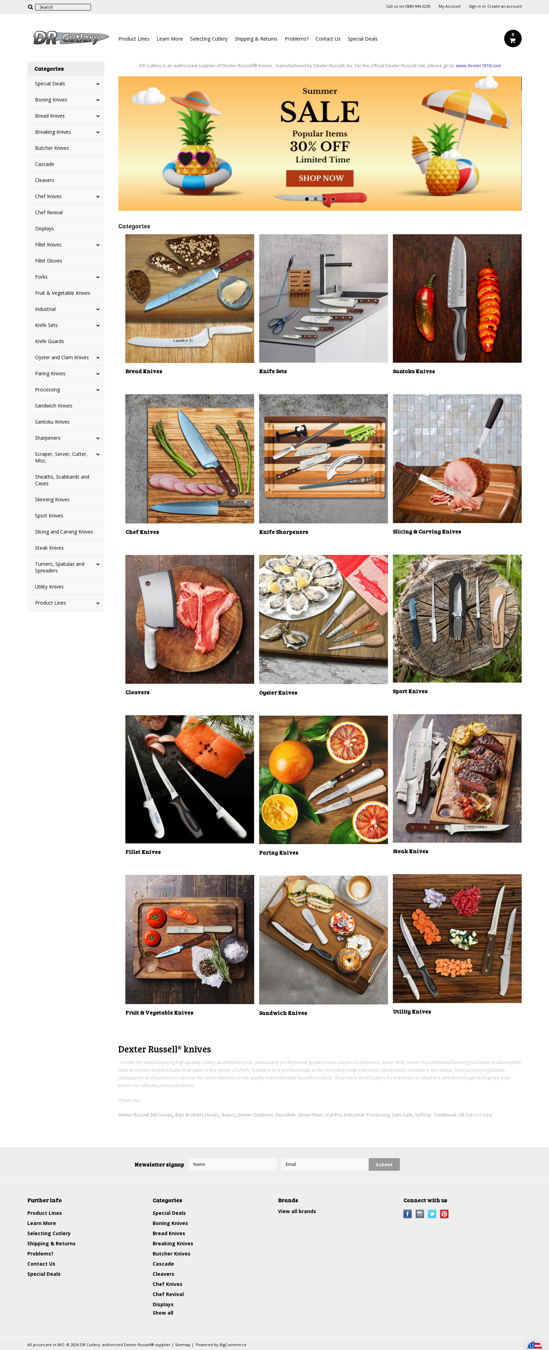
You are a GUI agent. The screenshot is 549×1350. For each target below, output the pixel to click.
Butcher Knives (52, 148)
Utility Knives (49, 586)
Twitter (432, 1214)
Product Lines (134, 38)
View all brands (297, 1211)
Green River (310, 1115)
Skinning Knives (52, 499)
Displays (44, 228)
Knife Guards (49, 341)
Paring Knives (50, 373)
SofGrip (423, 1115)
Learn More (170, 38)
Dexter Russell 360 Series (145, 1115)
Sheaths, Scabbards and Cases (62, 480)
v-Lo (487, 1115)
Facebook (407, 1214)
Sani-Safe (402, 1115)
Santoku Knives (52, 421)
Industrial (45, 309)
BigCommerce (233, 1344)
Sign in (475, 6)
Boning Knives (51, 99)
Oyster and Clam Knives (62, 357)
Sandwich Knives (53, 405)
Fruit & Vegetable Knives (62, 293)
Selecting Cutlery (209, 38)
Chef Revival (49, 212)
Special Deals (363, 38)
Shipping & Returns (256, 38)
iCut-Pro (333, 1115)
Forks (41, 276)
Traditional (444, 1115)
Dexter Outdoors (255, 1115)
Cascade (44, 164)
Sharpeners (48, 437)
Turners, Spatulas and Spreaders (59, 567)
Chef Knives (48, 196)
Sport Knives (49, 515)
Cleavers (44, 180)
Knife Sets (46, 325)
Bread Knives (50, 115)
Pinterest (444, 1214)
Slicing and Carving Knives (64, 531)
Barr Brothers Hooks (197, 1115)
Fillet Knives (48, 244)
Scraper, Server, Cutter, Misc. (61, 457)
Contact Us (328, 38)
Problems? (296, 38)
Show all (163, 1312)
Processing (47, 389)
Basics (229, 1115)
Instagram (420, 1214)
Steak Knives (49, 547)
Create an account (504, 6)
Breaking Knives (53, 131)
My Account (450, 6)
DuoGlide (286, 1115)
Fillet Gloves (48, 260)
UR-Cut (465, 1115)
